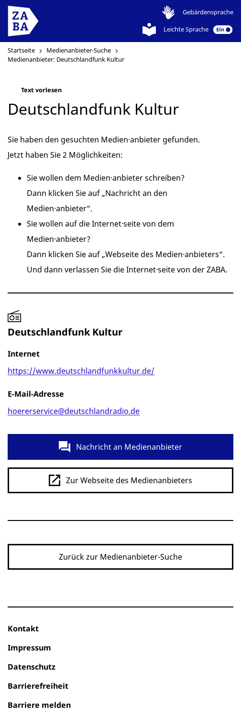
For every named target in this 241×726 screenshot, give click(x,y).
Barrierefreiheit (38, 686)
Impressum (29, 647)
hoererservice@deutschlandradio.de (74, 411)
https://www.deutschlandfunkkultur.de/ (81, 371)
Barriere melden (39, 705)
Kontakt (23, 628)
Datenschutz (31, 666)
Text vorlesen (35, 92)
